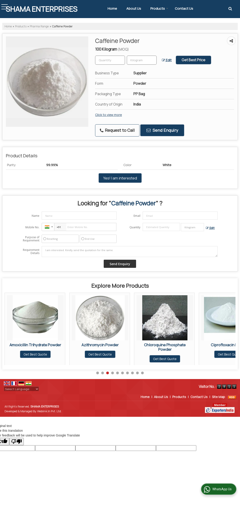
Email (137, 216)
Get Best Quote (35, 354)
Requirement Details (31, 251)
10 (142, 373)
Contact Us (184, 8)
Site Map (218, 397)
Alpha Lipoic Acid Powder (35, 344)
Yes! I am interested (120, 178)
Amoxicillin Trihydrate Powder (100, 344)
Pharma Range (39, 26)
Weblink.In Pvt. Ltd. (49, 411)
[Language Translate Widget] (21, 388)
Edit (167, 60)
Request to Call (117, 130)
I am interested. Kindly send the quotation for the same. (130, 251)
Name (35, 216)
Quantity (135, 227)
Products (159, 8)
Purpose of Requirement (31, 239)
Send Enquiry (162, 130)
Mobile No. (32, 227)
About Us (133, 8)
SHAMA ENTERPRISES (41, 9)
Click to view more (108, 115)
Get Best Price (193, 60)
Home (112, 8)
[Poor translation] (16, 441)
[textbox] (142, 60)
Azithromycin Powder (164, 344)
